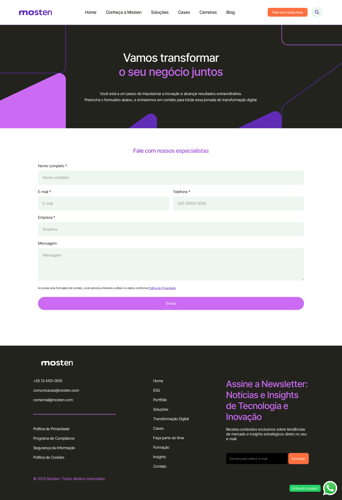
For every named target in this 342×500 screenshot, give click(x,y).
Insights (159, 456)
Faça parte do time (168, 437)
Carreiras (208, 12)
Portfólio (160, 399)
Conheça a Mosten (124, 12)
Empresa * (46, 219)
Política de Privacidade (162, 290)
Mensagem (47, 245)
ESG (156, 390)
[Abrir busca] (317, 12)
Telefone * (181, 193)
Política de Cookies (48, 457)
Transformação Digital (171, 418)
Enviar (171, 305)
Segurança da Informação (54, 447)
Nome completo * (52, 168)
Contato (159, 466)
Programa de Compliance (54, 438)
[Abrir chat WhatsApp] (330, 488)
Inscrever (298, 459)
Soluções (160, 12)
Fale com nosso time (287, 12)
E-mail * (44, 193)
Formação (161, 447)
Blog (230, 12)
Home (90, 12)
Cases (184, 12)
